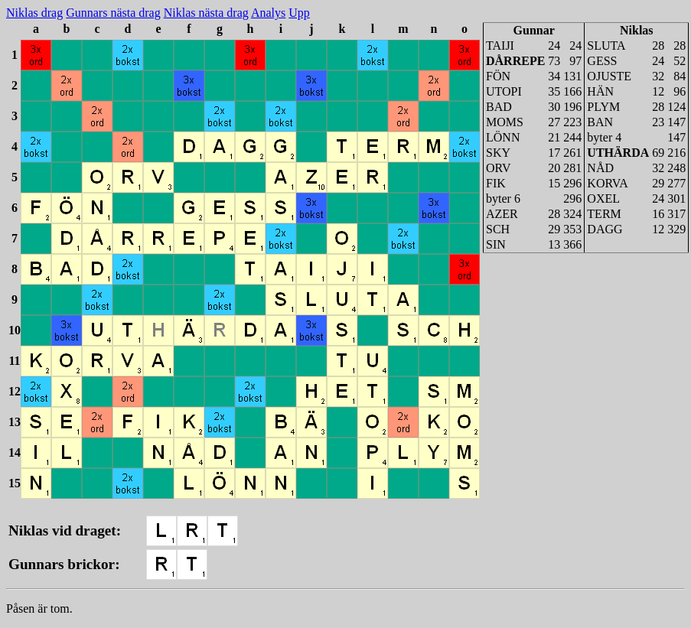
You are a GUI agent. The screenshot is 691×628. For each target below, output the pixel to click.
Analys (268, 12)
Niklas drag (34, 12)
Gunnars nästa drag (113, 12)
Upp (299, 12)
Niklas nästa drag (206, 12)
